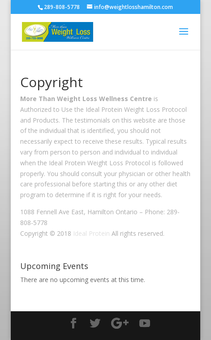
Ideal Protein (91, 233)
